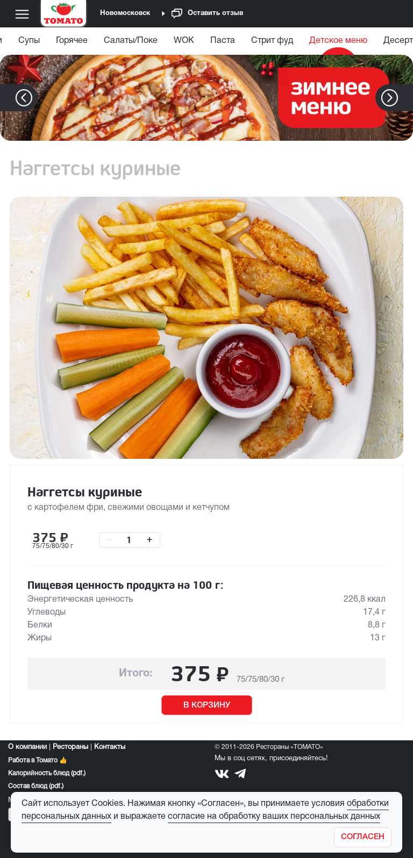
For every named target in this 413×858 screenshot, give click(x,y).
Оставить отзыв (207, 13)
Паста (222, 41)
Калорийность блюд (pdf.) (47, 773)
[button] (405, 97)
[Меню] (22, 13)
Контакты (109, 747)
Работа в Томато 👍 (37, 760)
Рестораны (70, 747)
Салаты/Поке (131, 41)
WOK (184, 41)
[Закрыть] (362, 837)
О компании (27, 747)
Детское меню (338, 41)
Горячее (72, 41)
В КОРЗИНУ (206, 705)
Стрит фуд (272, 41)
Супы (29, 41)
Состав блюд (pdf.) (35, 786)
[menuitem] (29, 43)
